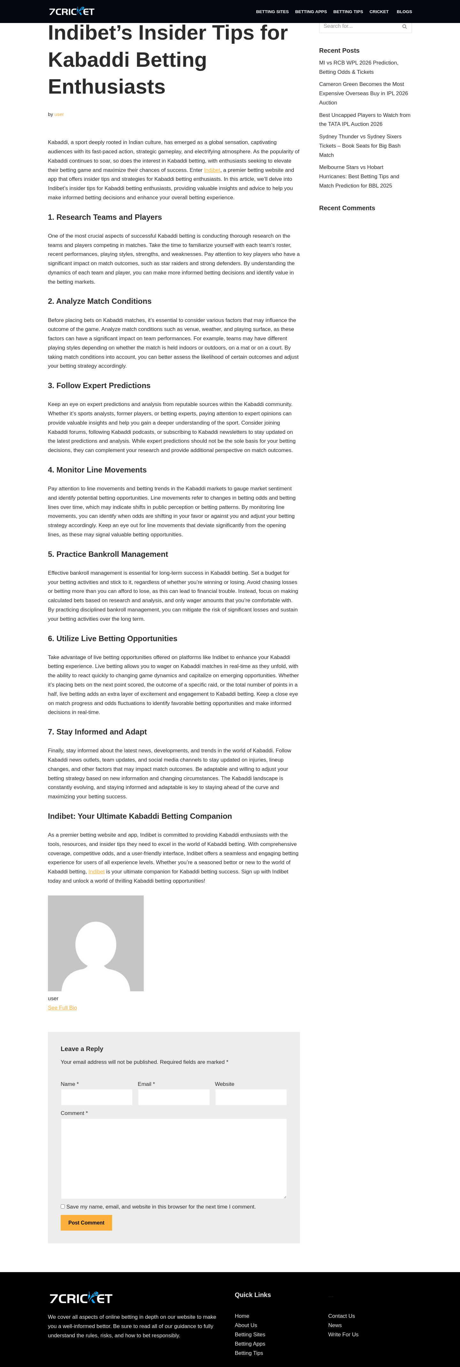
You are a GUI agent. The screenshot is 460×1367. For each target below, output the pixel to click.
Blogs (404, 11)
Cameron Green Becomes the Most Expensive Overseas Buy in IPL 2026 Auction (364, 93)
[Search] (358, 26)
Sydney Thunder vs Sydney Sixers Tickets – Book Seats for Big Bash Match (360, 146)
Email (146, 1086)
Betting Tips (348, 11)
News (335, 1328)
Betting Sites (272, 11)
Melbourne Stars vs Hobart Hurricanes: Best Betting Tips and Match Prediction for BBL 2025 (359, 177)
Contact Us (341, 1319)
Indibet (213, 170)
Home (242, 1319)
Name (70, 1086)
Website (224, 1086)
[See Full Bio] (81, 1010)
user (59, 114)
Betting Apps (311, 11)
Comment (74, 1116)
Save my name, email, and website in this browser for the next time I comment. (161, 1210)
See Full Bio (62, 1010)
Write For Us (343, 1337)
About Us (246, 1328)
